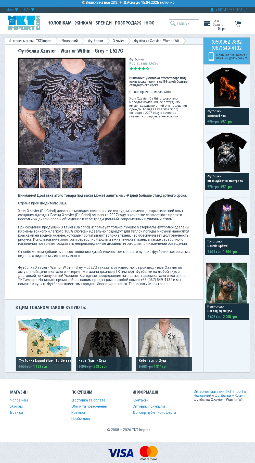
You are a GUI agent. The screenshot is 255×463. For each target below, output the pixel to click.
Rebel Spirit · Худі (92, 360)
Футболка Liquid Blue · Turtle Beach (46, 360)
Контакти (140, 400)
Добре (144, 69)
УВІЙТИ (220, 10)
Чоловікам (59, 23)
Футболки (95, 41)
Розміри (78, 412)
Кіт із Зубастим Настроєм (225, 181)
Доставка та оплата (88, 400)
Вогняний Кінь (216, 116)
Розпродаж (128, 23)
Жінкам (83, 23)
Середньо (139, 69)
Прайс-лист (81, 419)
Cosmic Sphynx (217, 246)
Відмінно (148, 69)
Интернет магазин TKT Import (30, 41)
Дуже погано (131, 69)
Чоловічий (70, 41)
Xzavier (118, 41)
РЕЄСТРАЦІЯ (238, 10)
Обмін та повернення (89, 406)
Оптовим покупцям (149, 406)
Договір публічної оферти (154, 412)
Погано (135, 69)
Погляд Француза (219, 311)
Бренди (103, 23)
